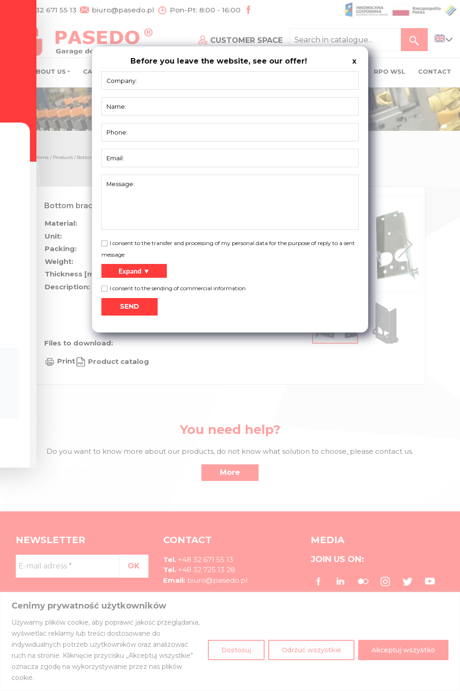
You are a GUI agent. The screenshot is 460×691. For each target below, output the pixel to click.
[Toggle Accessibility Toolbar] (21, 324)
